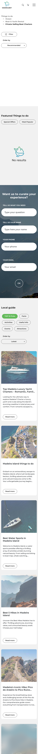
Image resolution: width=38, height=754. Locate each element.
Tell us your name (12, 222)
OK (19, 283)
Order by (6, 40)
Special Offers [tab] (9, 122)
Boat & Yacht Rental (14, 21)
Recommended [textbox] (13, 45)
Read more (10, 417)
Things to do (7, 16)
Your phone (9, 240)
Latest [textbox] (14, 341)
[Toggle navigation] (34, 5)
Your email (8, 260)
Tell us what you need (14, 205)
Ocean (8, 19)
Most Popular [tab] (27, 122)
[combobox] (14, 45)
